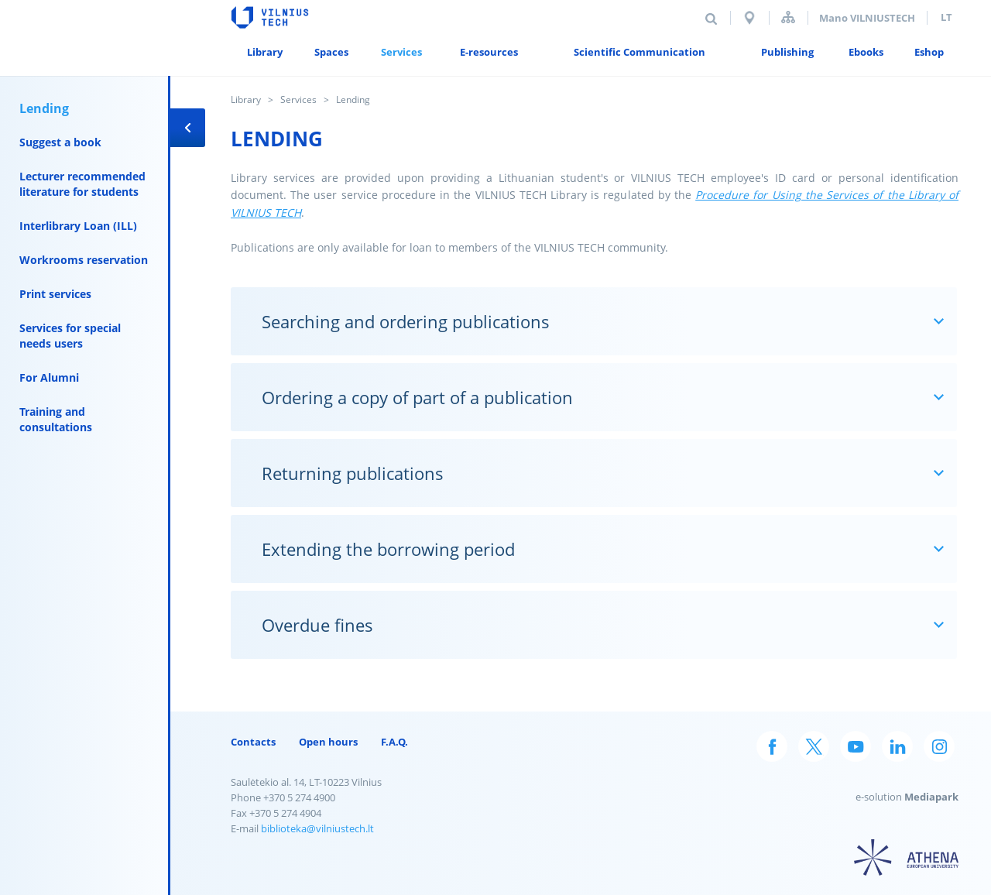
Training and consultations (55, 419)
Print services (55, 293)
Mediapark (931, 797)
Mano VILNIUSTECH (867, 18)
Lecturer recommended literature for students (82, 184)
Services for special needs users (70, 336)
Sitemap (788, 17)
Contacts (253, 742)
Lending (44, 108)
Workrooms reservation (83, 259)
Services (298, 99)
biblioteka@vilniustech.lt (317, 828)
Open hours (328, 742)
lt (946, 17)
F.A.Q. (394, 742)
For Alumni (49, 377)
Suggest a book (60, 142)
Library (246, 99)
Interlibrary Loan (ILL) (78, 225)
